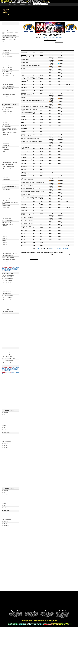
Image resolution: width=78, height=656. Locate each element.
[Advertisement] (44, 12)
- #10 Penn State (5, 244)
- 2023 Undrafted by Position (7, 280)
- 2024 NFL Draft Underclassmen (7, 209)
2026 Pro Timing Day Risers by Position (9, 37)
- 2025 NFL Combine (5, 109)
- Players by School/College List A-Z (8, 86)
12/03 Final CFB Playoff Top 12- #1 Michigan (7, 225)
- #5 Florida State (5, 234)
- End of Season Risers (6, 205)
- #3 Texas (4, 229)
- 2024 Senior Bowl (5, 211)
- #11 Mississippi (5, 246)
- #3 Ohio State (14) (5, 136)
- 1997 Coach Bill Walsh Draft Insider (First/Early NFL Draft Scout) (8, 276)
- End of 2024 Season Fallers (7, 113)
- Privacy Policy (5, 177)
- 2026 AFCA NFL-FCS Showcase (7, 56)
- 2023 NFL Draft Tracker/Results (7, 278)
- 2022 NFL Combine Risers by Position (8, 358)
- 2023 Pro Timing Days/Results (7, 282)
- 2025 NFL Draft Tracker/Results (7, 107)
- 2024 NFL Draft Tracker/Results (7, 191)
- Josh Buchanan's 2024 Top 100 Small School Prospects (10, 203)
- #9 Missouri (4, 242)
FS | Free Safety (5, 445)
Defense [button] (30, 4)
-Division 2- (12, 372)
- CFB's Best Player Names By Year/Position (9, 82)
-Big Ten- (9, 181)
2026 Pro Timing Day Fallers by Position (9, 39)
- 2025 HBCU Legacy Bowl (6, 126)
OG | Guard (4, 425)
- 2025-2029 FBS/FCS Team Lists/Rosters (9, 75)
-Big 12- (6, 181)
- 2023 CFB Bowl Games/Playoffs (7, 220)
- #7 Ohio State (4, 238)
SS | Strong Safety (5, 447)
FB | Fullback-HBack (5, 416)
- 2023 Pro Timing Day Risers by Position (9, 284)
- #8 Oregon (4, 240)
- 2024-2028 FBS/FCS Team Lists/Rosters (9, 160)
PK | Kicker (4, 429)
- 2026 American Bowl (6, 58)
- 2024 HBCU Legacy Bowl (6, 218)
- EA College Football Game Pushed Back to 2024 (9, 304)
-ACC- (14, 180)
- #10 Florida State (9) (5, 151)
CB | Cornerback (5, 443)
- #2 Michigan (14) (5, 134)
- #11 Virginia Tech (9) (6, 153)
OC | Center (4, 423)
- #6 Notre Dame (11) (5, 143)
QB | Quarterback (5, 412)
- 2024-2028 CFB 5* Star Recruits (7, 158)
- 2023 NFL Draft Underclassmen (7, 295)
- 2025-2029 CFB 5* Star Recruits (7, 84)
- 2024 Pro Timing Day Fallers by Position (9, 198)
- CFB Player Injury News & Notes (8, 309)
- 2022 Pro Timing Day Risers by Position (9, 354)
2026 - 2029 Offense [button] (23, 4)
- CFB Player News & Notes (6, 73)
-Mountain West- (15, 182)
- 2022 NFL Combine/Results (7, 356)
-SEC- (6, 183)
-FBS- (7, 372)
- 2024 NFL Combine (5, 200)
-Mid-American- (9, 182)
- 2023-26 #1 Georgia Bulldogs (7, 297)
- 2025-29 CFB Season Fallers (7, 71)
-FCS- (9, 372)
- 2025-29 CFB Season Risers (7, 69)
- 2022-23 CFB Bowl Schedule (7, 301)
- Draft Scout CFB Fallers (6, 293)
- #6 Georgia (4, 236)
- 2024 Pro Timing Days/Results (7, 193)
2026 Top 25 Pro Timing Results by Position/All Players (10, 33)
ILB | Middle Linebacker (6, 439)
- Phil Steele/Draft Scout (6, 179)
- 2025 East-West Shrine (6, 120)
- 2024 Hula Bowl (5, 216)
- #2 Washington (5, 227)
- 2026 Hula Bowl (5, 60)
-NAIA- (3, 373)
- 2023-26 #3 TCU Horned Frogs (7, 299)
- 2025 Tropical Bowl (5, 124)
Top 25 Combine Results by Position (8, 43)
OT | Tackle (4, 427)
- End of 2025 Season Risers (7, 48)
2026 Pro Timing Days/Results (7, 30)
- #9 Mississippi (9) (5, 149)
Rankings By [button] (15, 4)
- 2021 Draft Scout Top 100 (6, 362)
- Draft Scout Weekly (5, 96)
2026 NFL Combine (5, 41)
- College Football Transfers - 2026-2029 (9, 77)
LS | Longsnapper (5, 529)
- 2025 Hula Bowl (5, 122)
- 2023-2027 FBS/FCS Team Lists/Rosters (9, 251)
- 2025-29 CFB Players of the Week (8, 65)
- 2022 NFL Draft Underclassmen (7, 360)
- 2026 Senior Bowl (5, 52)
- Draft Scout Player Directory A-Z (7, 88)
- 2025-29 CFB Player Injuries (7, 67)
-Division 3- (17, 372)
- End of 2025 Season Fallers (7, 50)
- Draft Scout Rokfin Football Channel (8, 94)
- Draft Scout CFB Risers (6, 291)
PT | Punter (4, 449)
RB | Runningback (5, 414)
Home (10, 4)
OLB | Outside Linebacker (6, 441)
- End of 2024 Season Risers (7, 111)
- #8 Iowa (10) (4, 147)
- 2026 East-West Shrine (6, 54)
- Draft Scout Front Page (6, 189)
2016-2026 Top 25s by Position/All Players (9, 35)
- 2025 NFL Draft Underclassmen (7, 115)
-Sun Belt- (8, 183)
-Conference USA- (15, 181)
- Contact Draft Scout (5, 98)
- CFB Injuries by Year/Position (7, 311)
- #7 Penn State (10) (5, 145)
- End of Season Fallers (6, 207)
